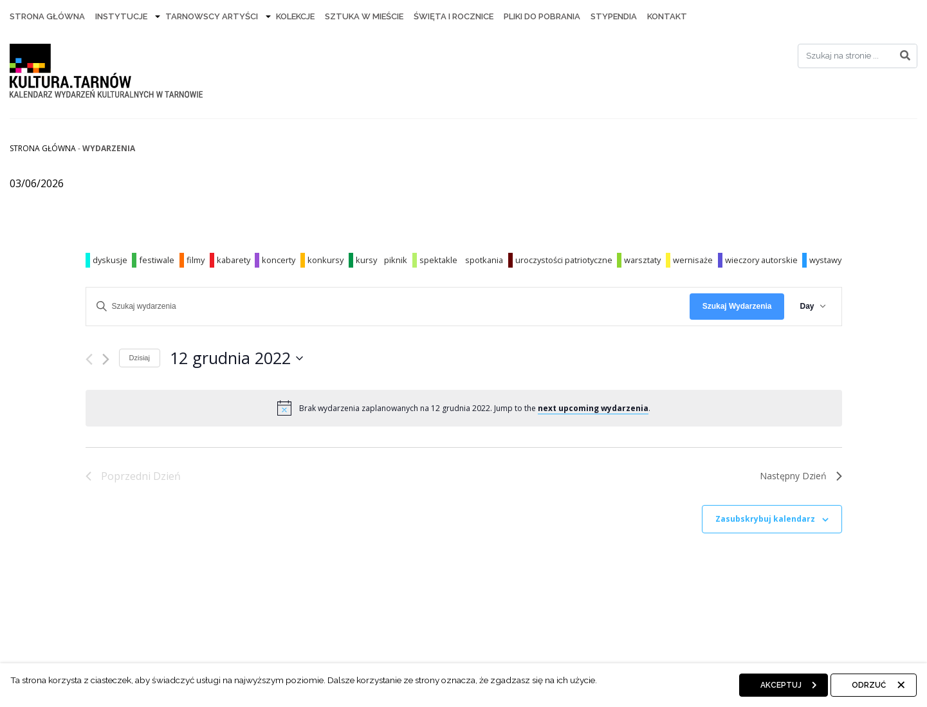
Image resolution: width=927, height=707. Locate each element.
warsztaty (642, 260)
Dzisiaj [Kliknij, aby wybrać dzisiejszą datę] (139, 358)
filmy (196, 260)
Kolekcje (295, 16)
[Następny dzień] (105, 359)
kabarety (233, 260)
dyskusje (110, 260)
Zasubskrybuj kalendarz (765, 518)
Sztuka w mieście (364, 16)
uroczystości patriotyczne (563, 260)
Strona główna (43, 148)
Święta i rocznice (453, 16)
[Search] (857, 56)
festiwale (156, 260)
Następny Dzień (801, 476)
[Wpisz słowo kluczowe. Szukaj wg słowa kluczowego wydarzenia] (388, 307)
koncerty (278, 260)
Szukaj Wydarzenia (737, 306)
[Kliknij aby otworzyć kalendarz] (236, 358)
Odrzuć (869, 685)
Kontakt (667, 16)
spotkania (484, 260)
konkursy (325, 260)
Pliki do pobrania (542, 16)
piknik (395, 260)
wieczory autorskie (761, 260)
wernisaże (693, 260)
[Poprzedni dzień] (89, 359)
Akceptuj (781, 685)
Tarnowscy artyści (211, 16)
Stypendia (614, 16)
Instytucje (121, 16)
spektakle (438, 260)
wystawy (825, 260)
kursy (366, 260)
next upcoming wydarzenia (593, 408)
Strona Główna (47, 16)
